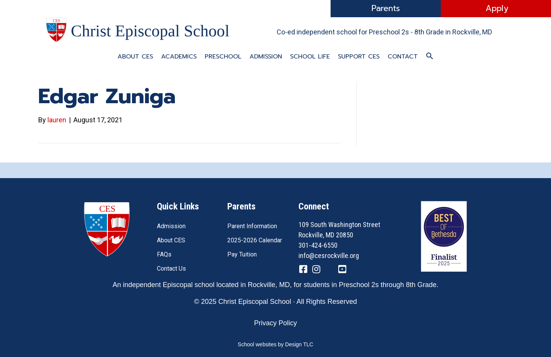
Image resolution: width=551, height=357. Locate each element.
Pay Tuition (242, 254)
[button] (429, 56)
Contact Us (171, 268)
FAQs (164, 254)
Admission (265, 56)
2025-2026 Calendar (254, 240)
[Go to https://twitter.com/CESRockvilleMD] (329, 271)
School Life (310, 56)
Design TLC (299, 344)
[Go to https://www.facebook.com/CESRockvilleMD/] (303, 270)
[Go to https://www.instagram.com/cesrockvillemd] (316, 270)
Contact (403, 56)
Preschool (223, 56)
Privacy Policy (275, 323)
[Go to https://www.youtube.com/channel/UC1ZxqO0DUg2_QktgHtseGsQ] (342, 270)
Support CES (359, 56)
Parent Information (252, 226)
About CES (135, 56)
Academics (179, 56)
